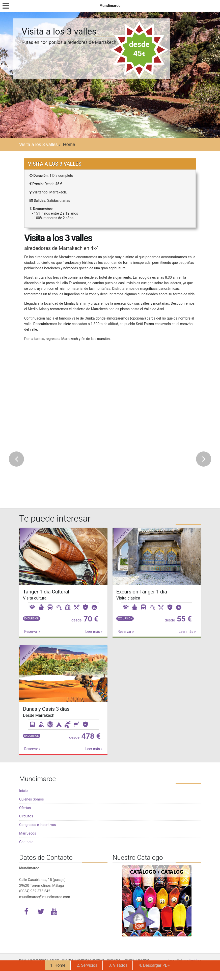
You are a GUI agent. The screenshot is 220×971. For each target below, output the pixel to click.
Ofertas (25, 808)
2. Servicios (87, 965)
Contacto (26, 842)
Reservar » (32, 632)
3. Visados (118, 965)
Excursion (31, 618)
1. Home (57, 965)
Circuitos (26, 816)
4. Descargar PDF (154, 965)
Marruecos (27, 833)
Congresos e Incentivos (37, 825)
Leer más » (93, 632)
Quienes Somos (31, 799)
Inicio (23, 791)
